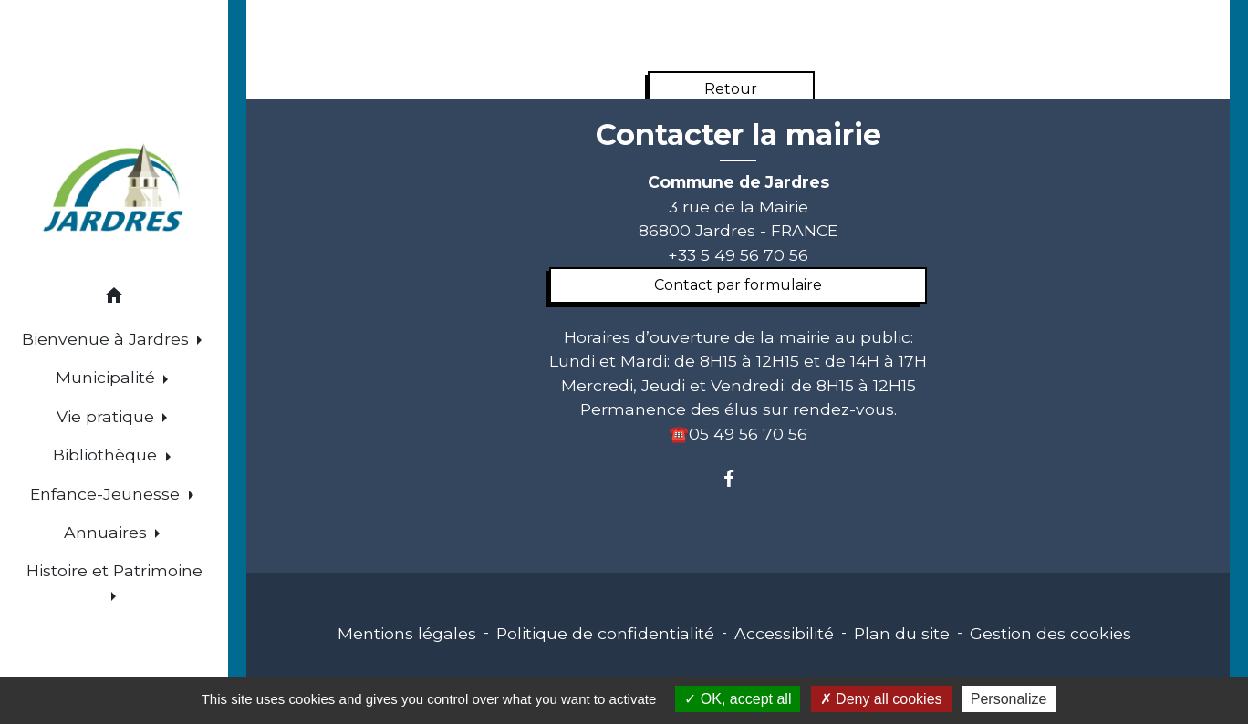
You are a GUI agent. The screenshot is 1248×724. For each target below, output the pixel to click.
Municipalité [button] (108, 377)
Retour (730, 89)
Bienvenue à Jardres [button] (107, 338)
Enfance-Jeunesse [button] (107, 493)
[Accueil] (114, 190)
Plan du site (902, 633)
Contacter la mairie (738, 135)
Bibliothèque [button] (107, 454)
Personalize (1009, 699)
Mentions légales (407, 633)
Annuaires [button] (107, 532)
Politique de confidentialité (605, 633)
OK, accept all (737, 699)
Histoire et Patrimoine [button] (114, 570)
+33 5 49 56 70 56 (738, 254)
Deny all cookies (881, 699)
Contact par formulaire (738, 285)
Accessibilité (784, 633)
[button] (114, 298)
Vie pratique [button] (108, 416)
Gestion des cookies (1050, 633)
